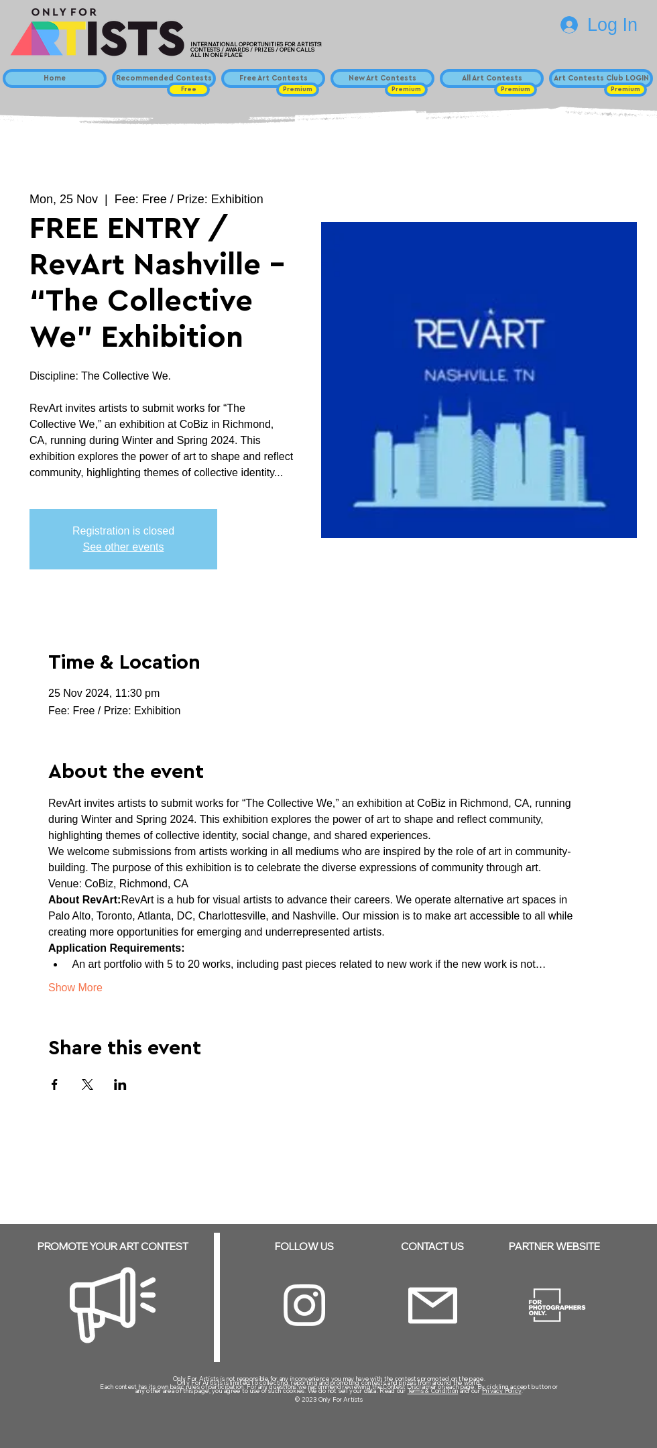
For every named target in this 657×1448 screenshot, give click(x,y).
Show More (75, 987)
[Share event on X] (87, 1084)
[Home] (55, 78)
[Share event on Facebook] (54, 1084)
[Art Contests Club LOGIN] (601, 78)
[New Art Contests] (382, 78)
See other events (123, 547)
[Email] (432, 1305)
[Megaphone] (113, 1305)
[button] (188, 89)
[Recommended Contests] (164, 78)
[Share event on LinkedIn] (120, 1084)
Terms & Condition (433, 1390)
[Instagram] (304, 1305)
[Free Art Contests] (273, 78)
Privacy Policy (502, 1390)
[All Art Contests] (492, 78)
